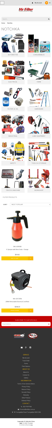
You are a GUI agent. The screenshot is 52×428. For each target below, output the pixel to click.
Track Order (26, 360)
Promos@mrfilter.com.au (26, 409)
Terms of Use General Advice (26, 384)
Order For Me (14, 310)
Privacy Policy (26, 386)
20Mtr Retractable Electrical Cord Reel (17, 301)
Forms (26, 363)
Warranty (26, 395)
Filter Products (10, 197)
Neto (32, 425)
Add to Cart (14, 258)
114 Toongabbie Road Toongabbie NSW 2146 (26, 412)
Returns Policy (26, 389)
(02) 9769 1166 (26, 407)
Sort (5, 204)
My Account (36, 2)
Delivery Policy (26, 400)
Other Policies (26, 398)
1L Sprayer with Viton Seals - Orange (17, 249)
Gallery (26, 378)
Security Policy (26, 392)
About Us (26, 372)
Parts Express (26, 366)
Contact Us (26, 375)
